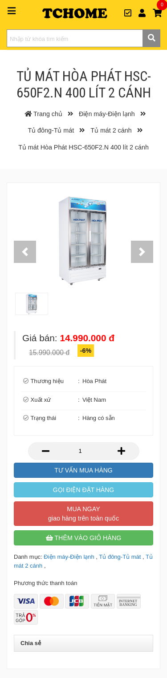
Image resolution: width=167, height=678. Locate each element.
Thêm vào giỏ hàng (84, 537)
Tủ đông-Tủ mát (120, 556)
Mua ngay (83, 513)
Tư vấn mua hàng (83, 470)
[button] (25, 252)
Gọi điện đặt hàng (83, 489)
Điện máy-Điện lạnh (69, 556)
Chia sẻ (30, 643)
